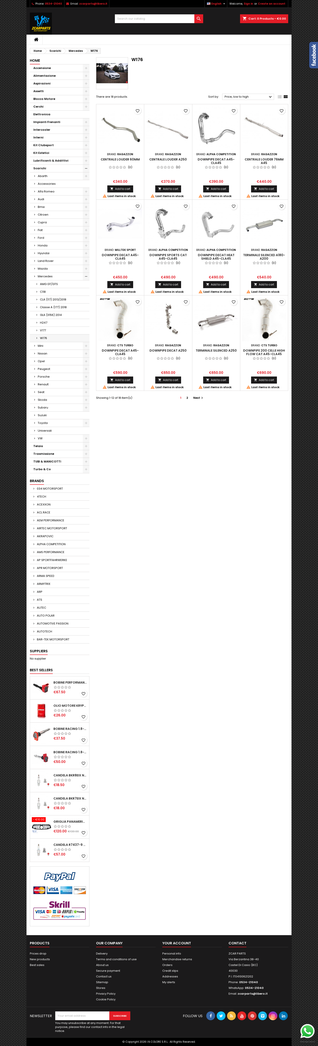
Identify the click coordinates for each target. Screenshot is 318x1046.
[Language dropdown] (216, 3)
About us (102, 965)
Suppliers (39, 651)
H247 (43, 323)
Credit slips (170, 971)
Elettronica (41, 114)
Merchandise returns (177, 959)
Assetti (38, 91)
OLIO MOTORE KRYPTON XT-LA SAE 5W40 (70, 705)
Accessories (47, 184)
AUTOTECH (44, 631)
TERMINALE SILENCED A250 (216, 350)
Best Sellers (41, 670)
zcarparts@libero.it (93, 4)
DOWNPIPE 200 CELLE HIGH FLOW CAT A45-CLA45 (264, 352)
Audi (41, 199)
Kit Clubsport (43, 145)
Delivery (102, 953)
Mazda (43, 269)
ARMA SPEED (45, 576)
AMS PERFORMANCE (50, 552)
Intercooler (41, 130)
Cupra (42, 222)
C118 (43, 292)
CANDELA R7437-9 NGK (70, 844)
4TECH (41, 496)
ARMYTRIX (43, 584)
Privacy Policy (105, 994)
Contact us (104, 976)
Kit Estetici (41, 153)
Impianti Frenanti (46, 122)
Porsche (44, 377)
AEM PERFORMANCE (50, 520)
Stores (100, 988)
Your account (176, 943)
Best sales (37, 965)
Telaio (38, 446)
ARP (39, 592)
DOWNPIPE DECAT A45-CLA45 (216, 161)
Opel (41, 361)
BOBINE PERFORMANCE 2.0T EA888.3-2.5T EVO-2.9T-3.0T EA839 (70, 682)
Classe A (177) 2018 (53, 307)
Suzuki (42, 415)
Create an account (271, 4)
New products (40, 959)
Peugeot (44, 369)
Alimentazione (44, 76)
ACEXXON (43, 504)
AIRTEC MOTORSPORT (51, 528)
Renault (43, 384)
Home (35, 60)
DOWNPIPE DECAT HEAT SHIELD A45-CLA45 (216, 257)
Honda (42, 245)
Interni (38, 137)
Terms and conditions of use (116, 959)
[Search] (159, 18)
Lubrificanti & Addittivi (50, 160)
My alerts (168, 982)
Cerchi (38, 106)
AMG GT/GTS (49, 284)
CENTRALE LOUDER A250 (168, 159)
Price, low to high (249, 97)
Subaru (43, 407)
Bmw (41, 207)
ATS (39, 600)
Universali (45, 431)
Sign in (248, 4)
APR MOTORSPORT (49, 568)
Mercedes (45, 276)
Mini (40, 346)
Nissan (42, 353)
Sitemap (102, 982)
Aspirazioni (42, 83)
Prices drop (38, 953)
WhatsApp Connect (307, 1042)
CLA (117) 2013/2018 (53, 299)
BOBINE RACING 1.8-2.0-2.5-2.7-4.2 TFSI (70, 729)
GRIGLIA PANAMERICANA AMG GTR (70, 821)
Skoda (42, 400)
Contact (237, 943)
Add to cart (120, 189)
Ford (41, 238)
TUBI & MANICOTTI (47, 461)
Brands (37, 480)
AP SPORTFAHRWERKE (51, 560)
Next (198, 398)
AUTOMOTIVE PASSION (52, 623)
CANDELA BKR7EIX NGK (70, 798)
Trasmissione (43, 454)
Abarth (42, 176)
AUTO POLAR (45, 615)
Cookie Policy (105, 999)
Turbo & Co (42, 469)
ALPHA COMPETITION (51, 544)
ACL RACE (43, 512)
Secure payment (108, 971)
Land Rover (46, 261)
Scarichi (39, 168)
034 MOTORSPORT (49, 489)
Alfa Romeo (46, 191)
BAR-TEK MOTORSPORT (52, 639)
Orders (167, 965)
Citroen (43, 215)
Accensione (42, 68)
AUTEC (41, 608)
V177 (43, 330)
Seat (41, 392)
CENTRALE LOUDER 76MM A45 (264, 161)
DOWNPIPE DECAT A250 (168, 350)
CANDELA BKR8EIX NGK (70, 775)
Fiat (40, 230)
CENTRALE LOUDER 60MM (120, 159)
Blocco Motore (44, 99)
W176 (43, 338)
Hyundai (43, 253)
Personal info (171, 953)
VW (40, 438)
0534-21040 (53, 4)
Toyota (43, 423)
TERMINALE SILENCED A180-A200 (264, 257)
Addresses (170, 976)
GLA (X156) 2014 (51, 315)
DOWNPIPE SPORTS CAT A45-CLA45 (168, 257)
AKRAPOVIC (44, 536)
